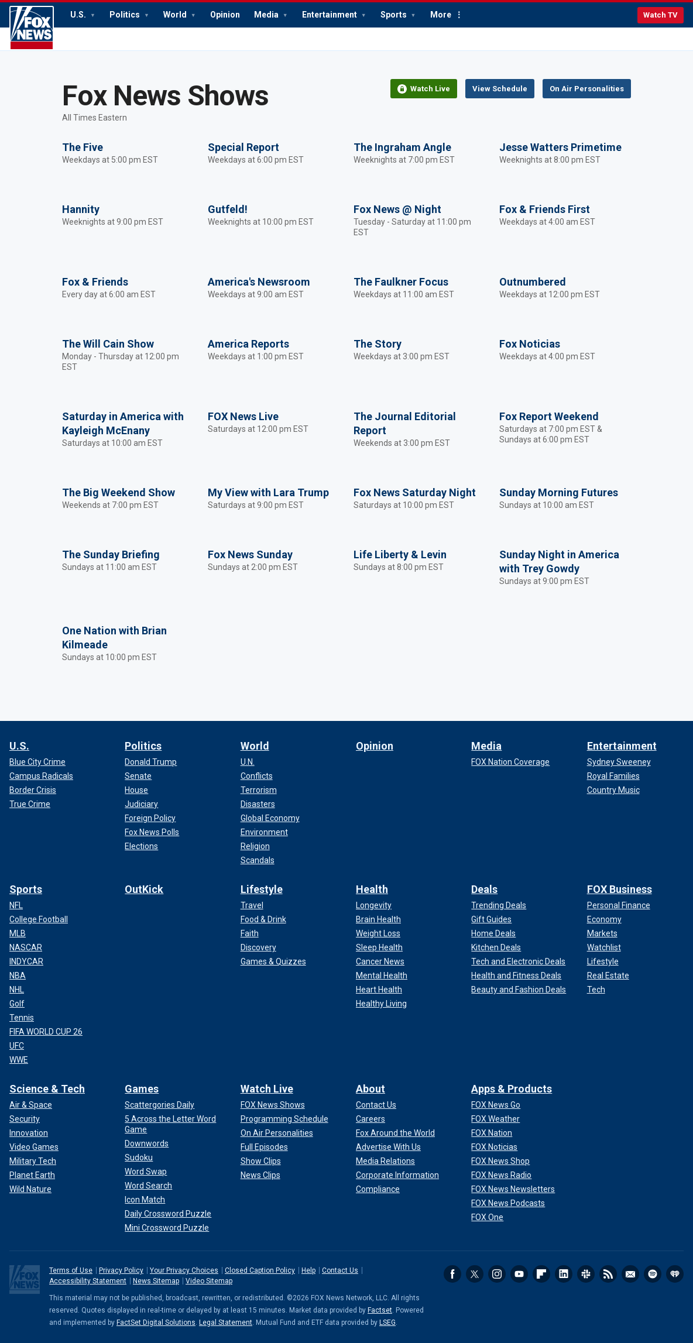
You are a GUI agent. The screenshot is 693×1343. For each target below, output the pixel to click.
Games (142, 1089)
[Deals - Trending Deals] (498, 905)
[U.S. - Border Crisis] (32, 790)
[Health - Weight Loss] (378, 933)
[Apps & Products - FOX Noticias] (494, 1147)
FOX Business (619, 889)
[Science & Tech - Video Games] (34, 1147)
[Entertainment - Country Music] (613, 790)
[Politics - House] (136, 790)
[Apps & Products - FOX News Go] (495, 1105)
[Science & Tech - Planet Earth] (32, 1175)
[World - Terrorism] (259, 790)
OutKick (144, 889)
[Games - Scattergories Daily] (159, 1105)
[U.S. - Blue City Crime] (37, 762)
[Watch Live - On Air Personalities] (277, 1133)
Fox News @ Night (397, 209)
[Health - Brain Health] (378, 919)
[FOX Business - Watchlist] (604, 947)
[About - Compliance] (378, 1189)
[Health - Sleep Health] (379, 947)
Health (372, 889)
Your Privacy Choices (184, 1270)
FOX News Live (243, 416)
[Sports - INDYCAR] (26, 961)
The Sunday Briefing (111, 554)
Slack (586, 1274)
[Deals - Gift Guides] (491, 919)
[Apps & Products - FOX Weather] (495, 1119)
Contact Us (340, 1270)
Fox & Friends (95, 282)
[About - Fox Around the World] (395, 1133)
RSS (608, 1274)
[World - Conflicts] (257, 776)
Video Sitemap (209, 1281)
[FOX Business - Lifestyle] (603, 961)
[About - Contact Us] (376, 1105)
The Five (82, 147)
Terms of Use (70, 1270)
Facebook (452, 1274)
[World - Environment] (264, 832)
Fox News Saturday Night (415, 492)
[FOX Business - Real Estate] (608, 975)
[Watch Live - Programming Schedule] (284, 1119)
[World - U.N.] (248, 762)
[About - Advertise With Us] (388, 1147)
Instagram (497, 1274)
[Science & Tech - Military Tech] (32, 1161)
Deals (484, 889)
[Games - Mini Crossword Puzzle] (167, 1227)
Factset (380, 1310)
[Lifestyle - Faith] (250, 933)
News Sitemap (156, 1281)
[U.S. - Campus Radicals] (41, 776)
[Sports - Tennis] (21, 1017)
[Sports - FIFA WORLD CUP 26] (46, 1031)
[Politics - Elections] (141, 846)
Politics (125, 14)
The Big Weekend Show (118, 492)
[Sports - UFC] (16, 1045)
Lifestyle (262, 889)
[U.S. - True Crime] (29, 804)
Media (267, 14)
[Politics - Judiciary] (141, 804)
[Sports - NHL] (16, 989)
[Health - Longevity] (374, 905)
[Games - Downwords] (147, 1143)
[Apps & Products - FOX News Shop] (500, 1161)
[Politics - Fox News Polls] (152, 832)
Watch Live (267, 1089)
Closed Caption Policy (260, 1270)
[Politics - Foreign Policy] (150, 818)
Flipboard (541, 1274)
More (440, 14)
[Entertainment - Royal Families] (613, 776)
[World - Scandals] (258, 860)
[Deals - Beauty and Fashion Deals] (518, 989)
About (370, 1089)
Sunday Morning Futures (558, 492)
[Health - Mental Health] (381, 975)
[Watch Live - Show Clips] (261, 1161)
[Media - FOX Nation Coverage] (510, 762)
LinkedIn (563, 1274)
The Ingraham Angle (402, 147)
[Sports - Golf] (17, 1003)
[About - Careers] (370, 1119)
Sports (394, 14)
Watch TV (660, 15)
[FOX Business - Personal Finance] (618, 905)
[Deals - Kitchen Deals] (496, 947)
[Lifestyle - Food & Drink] (263, 919)
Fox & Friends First (544, 209)
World (175, 14)
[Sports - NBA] (17, 975)
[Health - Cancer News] (380, 961)
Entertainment (330, 14)
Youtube (519, 1274)
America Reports (248, 344)
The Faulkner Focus (401, 282)
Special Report (243, 147)
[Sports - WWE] (18, 1059)
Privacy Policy (121, 1270)
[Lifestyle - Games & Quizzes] (273, 961)
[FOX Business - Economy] (604, 919)
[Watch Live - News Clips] (260, 1175)
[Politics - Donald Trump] (151, 762)
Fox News (31, 28)
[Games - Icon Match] (145, 1199)
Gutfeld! (228, 209)
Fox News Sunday (250, 554)
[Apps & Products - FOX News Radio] (501, 1175)
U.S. (79, 14)
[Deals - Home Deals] (493, 933)
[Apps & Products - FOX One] (487, 1217)
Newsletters (630, 1274)
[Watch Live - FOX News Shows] (273, 1105)
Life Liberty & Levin (400, 554)
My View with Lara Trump (268, 492)
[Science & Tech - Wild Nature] (30, 1189)
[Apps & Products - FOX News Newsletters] (513, 1189)
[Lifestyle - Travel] (252, 905)
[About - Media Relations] (385, 1161)
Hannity (81, 209)
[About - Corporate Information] (397, 1175)
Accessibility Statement (87, 1281)
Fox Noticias (529, 344)
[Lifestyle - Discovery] (258, 947)
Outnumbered (532, 282)
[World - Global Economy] (270, 818)
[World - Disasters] (258, 804)
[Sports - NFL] (16, 905)
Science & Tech (47, 1089)
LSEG (387, 1322)
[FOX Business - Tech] (596, 989)
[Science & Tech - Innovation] (28, 1133)
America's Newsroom (259, 282)
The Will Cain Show (108, 344)
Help (308, 1270)
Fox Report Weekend (549, 416)
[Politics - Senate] (138, 776)
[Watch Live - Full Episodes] (264, 1147)
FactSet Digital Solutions (155, 1322)
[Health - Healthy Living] (381, 1003)
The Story (378, 344)
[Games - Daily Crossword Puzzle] (168, 1213)
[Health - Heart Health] (379, 989)
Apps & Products (511, 1089)
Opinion (225, 14)
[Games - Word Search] (148, 1185)
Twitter (474, 1274)
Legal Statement (225, 1322)
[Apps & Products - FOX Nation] (491, 1133)
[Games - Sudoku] (139, 1157)
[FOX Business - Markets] (602, 933)
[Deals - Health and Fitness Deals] (516, 975)
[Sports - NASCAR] (25, 947)
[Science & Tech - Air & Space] (30, 1105)
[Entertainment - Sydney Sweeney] (619, 762)
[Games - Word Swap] (146, 1171)
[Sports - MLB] (17, 933)
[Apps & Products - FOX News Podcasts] (508, 1203)
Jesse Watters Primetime (560, 147)
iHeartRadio (675, 1274)
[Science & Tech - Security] (24, 1119)
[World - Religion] (255, 846)
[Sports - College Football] (38, 919)
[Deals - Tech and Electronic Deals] (518, 961)
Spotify (652, 1274)
